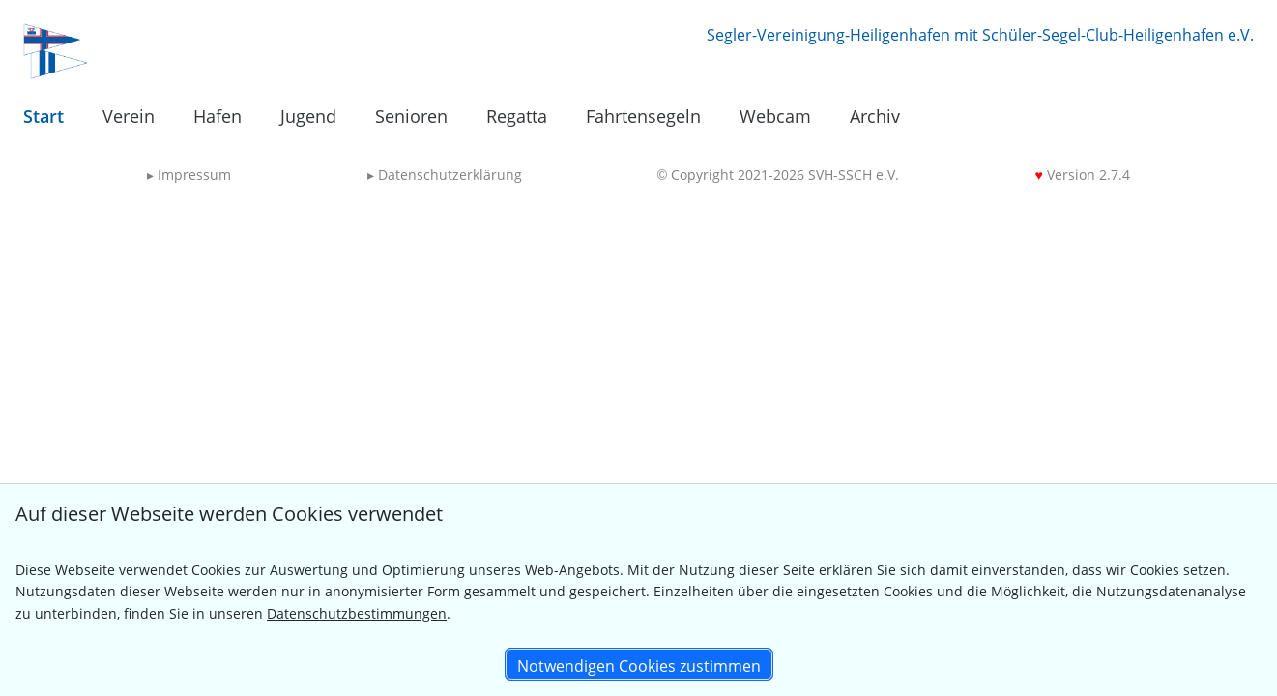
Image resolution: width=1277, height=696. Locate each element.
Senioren (411, 116)
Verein (128, 116)
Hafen (217, 116)
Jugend (308, 116)
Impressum (189, 174)
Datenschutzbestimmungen (357, 613)
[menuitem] (43, 117)
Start (43, 116)
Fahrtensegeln (643, 116)
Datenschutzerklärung (444, 174)
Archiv (875, 116)
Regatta (516, 116)
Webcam (775, 116)
